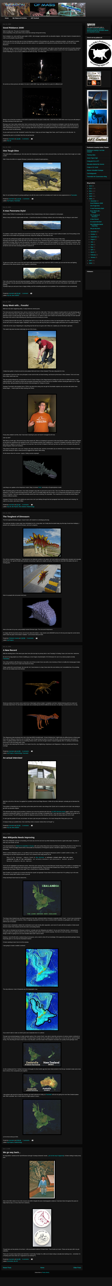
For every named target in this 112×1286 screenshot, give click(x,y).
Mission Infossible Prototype (95, 170)
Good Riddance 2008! (13, 28)
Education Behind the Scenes (95, 164)
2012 (90, 188)
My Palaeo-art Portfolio (20, 18)
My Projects (10, 200)
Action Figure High (92, 158)
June (92, 244)
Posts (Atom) (45, 1272)
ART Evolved (35, 18)
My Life (9, 140)
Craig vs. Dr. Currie (92, 167)
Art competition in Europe (25, 846)
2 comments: (25, 139)
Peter (40, 487)
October (93, 234)
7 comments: (26, 1140)
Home (7, 18)
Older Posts (77, 1267)
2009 (90, 196)
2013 (90, 186)
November (94, 231)
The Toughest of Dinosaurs (16, 516)
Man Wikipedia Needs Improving (18, 837)
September (94, 237)
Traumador (17, 200)
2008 (90, 198)
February (93, 255)
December (94, 201)
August (93, 239)
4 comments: (25, 504)
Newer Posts (7, 1267)
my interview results (58, 811)
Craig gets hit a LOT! (93, 161)
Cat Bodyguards (91, 173)
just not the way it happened (56, 1155)
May (92, 247)
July (92, 242)
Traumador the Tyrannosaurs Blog (97, 176)
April (92, 249)
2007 (90, 260)
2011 (90, 191)
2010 (90, 193)
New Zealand (15, 295)
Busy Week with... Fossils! (16, 305)
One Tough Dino (11, 151)
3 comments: (30, 638)
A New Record (10, 650)
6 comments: (25, 751)
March (93, 252)
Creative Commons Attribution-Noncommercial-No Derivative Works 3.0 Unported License (97, 30)
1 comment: (25, 293)
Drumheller (10, 1261)
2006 (90, 263)
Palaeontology (30, 506)
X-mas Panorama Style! (14, 211)
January (93, 257)
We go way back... (12, 1152)
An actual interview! (12, 758)
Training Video (91, 155)
